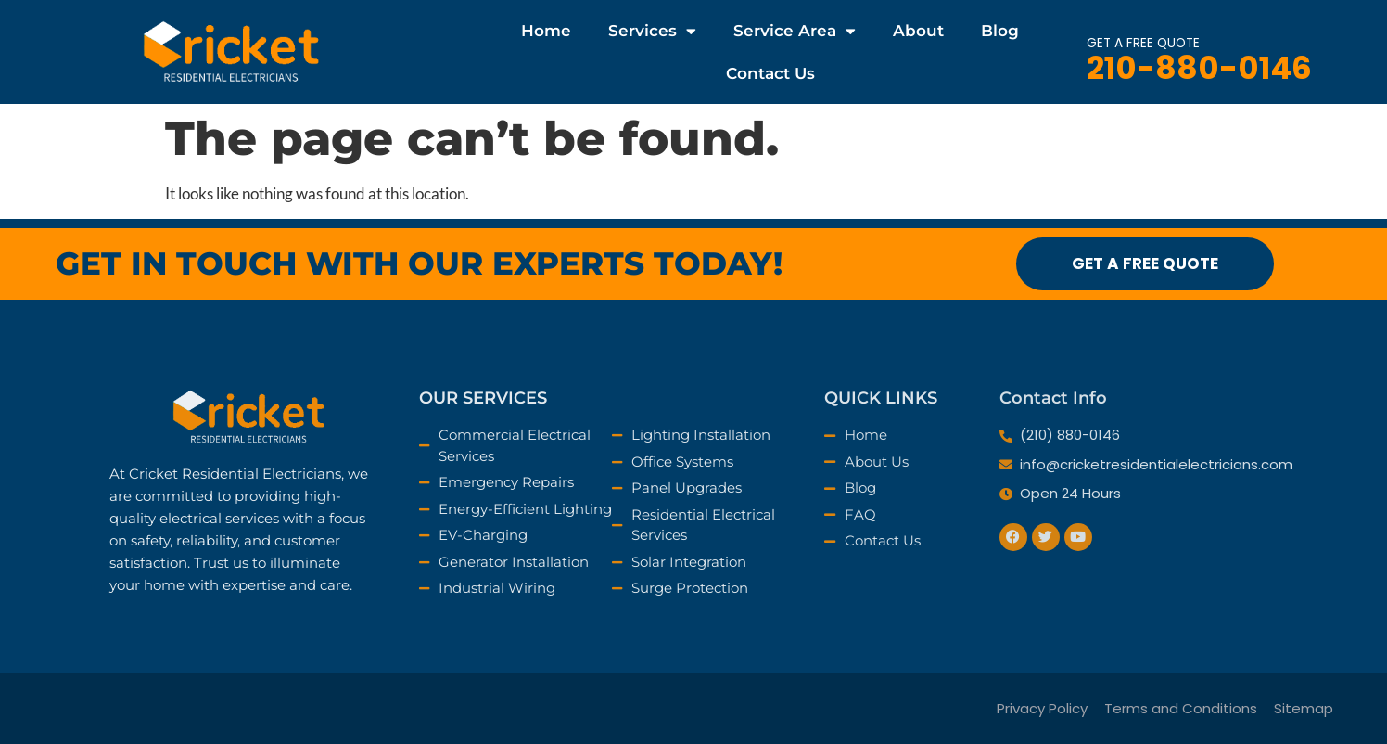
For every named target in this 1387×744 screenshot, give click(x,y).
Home (546, 30)
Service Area (794, 31)
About (918, 30)
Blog (1000, 30)
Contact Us (770, 73)
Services (652, 31)
